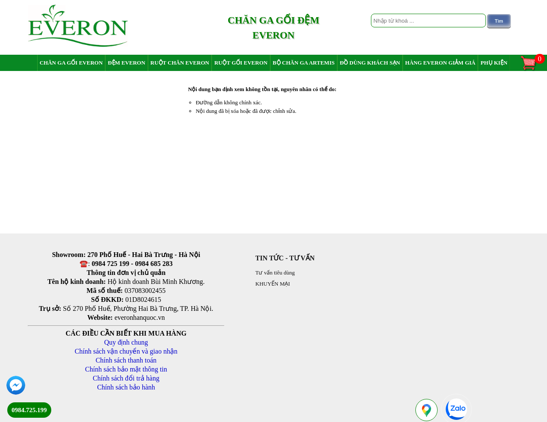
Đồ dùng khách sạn (370, 62)
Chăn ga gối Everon (71, 62)
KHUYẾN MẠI (273, 283)
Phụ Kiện (493, 62)
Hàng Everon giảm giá (440, 62)
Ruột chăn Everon (179, 62)
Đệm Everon (126, 62)
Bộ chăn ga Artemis (304, 62)
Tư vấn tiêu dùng (275, 272)
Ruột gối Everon (241, 62)
